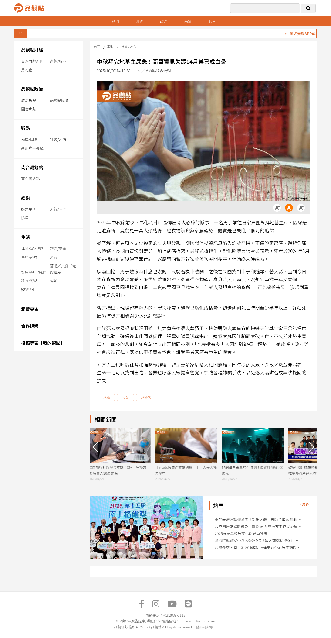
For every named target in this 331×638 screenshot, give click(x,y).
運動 (53, 280)
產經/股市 (58, 61)
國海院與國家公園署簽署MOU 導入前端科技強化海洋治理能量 (258, 540)
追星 (25, 218)
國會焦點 (28, 109)
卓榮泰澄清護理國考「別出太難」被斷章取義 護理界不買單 (258, 519)
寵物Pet (27, 289)
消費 (53, 257)
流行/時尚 (58, 209)
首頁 (97, 46)
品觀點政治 (32, 89)
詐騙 (106, 397)
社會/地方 (58, 139)
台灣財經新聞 (32, 61)
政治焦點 (28, 100)
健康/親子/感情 (34, 272)
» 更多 (304, 503)
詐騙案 (146, 397)
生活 (25, 237)
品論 (188, 21)
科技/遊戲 (29, 280)
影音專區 (30, 308)
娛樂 (25, 198)
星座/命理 (29, 257)
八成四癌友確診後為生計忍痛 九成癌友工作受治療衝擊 (258, 526)
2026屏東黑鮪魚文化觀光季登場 (241, 533)
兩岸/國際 (29, 139)
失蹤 (125, 397)
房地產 (26, 69)
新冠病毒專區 (32, 148)
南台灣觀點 (32, 167)
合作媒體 (30, 325)
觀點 (25, 128)
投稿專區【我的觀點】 (43, 343)
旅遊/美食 (58, 248)
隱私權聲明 (205, 626)
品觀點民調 (59, 100)
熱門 (115, 21)
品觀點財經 (32, 49)
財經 (139, 21)
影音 (212, 21)
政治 (164, 21)
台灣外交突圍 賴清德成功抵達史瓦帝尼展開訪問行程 (258, 547)
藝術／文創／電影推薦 (63, 269)
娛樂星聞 (28, 209)
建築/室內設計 (33, 248)
